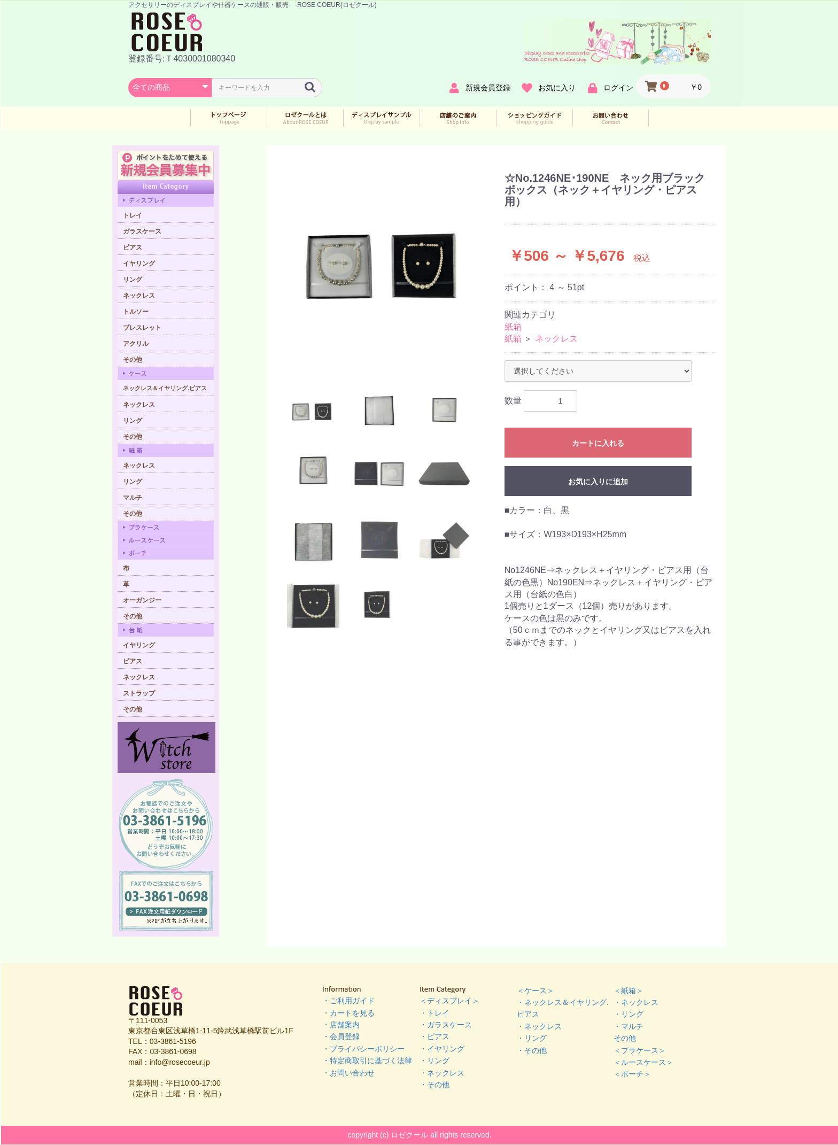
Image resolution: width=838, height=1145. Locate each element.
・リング (434, 1060)
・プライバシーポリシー (363, 1049)
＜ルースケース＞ (643, 1062)
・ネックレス (442, 1073)
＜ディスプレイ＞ (449, 1000)
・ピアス (434, 1036)
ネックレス (556, 338)
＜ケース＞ (535, 990)
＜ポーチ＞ (632, 1074)
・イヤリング (442, 1049)
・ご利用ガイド (348, 1000)
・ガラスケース (446, 1024)
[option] (386, 263)
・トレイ (434, 1013)
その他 (625, 1038)
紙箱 (513, 326)
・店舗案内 (341, 1024)
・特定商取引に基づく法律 (367, 1060)
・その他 (434, 1084)
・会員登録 (341, 1036)
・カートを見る (348, 1013)
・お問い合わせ (348, 1073)
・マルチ (628, 1026)
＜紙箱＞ (628, 990)
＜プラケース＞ (640, 1050)
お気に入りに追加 (598, 481)
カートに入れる (598, 443)
